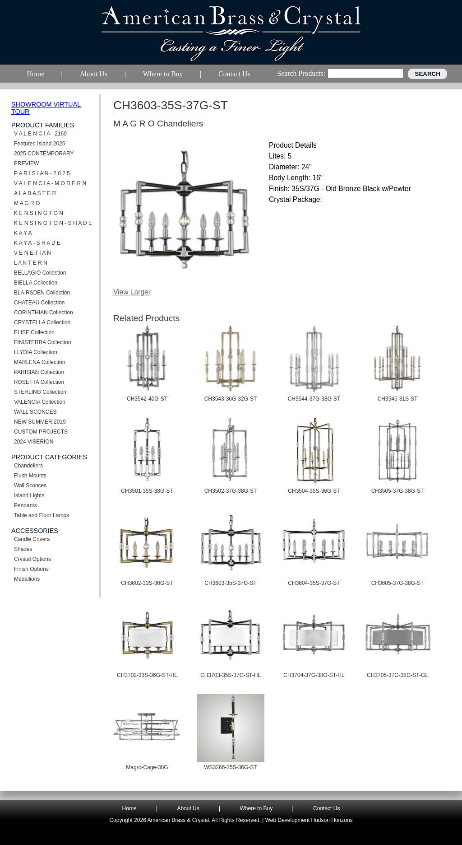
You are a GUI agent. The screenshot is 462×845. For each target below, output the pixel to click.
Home (129, 808)
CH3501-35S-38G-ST (147, 491)
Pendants (25, 505)
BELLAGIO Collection (40, 273)
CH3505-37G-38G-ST (397, 491)
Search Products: (301, 73)
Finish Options (31, 569)
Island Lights (29, 495)
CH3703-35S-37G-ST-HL (230, 675)
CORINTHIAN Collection (43, 312)
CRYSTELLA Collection (42, 322)
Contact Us (326, 808)
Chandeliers (28, 465)
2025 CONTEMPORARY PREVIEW (44, 158)
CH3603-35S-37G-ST (230, 583)
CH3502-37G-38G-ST (230, 491)
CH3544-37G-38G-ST (314, 399)
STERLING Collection (40, 392)
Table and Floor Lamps (41, 515)
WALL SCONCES (35, 412)
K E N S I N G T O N (38, 213)
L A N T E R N (30, 263)
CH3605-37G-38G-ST (397, 583)
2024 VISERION (33, 442)
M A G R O (27, 203)
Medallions (27, 579)
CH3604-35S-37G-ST (314, 583)
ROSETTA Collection (39, 382)
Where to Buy (256, 808)
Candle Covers (32, 539)
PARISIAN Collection (39, 372)
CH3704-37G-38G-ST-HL (313, 675)
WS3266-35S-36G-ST (230, 767)
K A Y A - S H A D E (37, 243)
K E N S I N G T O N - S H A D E (53, 223)
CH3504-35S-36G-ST (314, 491)
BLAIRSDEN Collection (42, 292)
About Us (188, 808)
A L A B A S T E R (35, 193)
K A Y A (23, 233)
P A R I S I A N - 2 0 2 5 (42, 173)
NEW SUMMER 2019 (40, 422)
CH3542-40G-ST (147, 399)
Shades (23, 549)
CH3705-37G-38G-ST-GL (397, 675)
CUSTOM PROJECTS (41, 432)
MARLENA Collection (39, 362)
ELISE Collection (34, 332)
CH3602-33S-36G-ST (147, 583)
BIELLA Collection (35, 283)
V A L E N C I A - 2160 (40, 134)
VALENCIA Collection (39, 402)
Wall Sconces (30, 485)
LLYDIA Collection (35, 352)
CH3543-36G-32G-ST (230, 399)
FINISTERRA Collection (42, 342)
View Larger (132, 292)
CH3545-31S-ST (398, 399)
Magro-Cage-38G (147, 767)
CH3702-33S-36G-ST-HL (147, 675)
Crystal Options (32, 559)
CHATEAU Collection (39, 302)
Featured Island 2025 (39, 143)
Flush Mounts (30, 475)
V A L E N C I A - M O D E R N (50, 183)
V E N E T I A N (32, 253)
